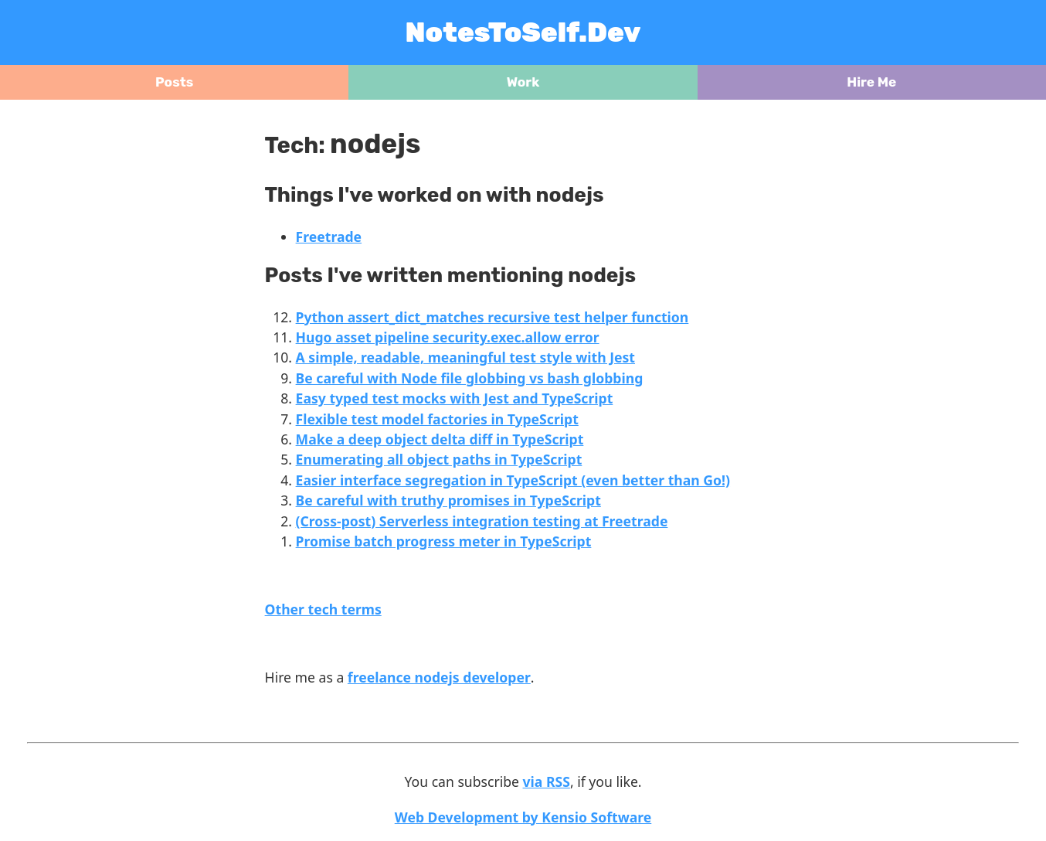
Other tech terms (323, 609)
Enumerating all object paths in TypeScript (439, 459)
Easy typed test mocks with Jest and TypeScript (454, 398)
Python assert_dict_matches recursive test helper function (492, 317)
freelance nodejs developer (439, 677)
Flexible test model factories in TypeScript (437, 419)
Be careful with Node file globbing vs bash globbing (470, 378)
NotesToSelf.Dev (523, 32)
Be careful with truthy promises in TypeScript (448, 500)
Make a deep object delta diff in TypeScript (440, 439)
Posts (174, 82)
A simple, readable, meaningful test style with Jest (465, 357)
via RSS (546, 781)
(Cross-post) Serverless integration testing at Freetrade (482, 521)
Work (523, 82)
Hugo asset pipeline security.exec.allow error (447, 337)
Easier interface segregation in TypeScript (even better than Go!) (513, 480)
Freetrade (329, 236)
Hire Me (871, 82)
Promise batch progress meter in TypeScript (444, 541)
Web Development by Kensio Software (523, 817)
